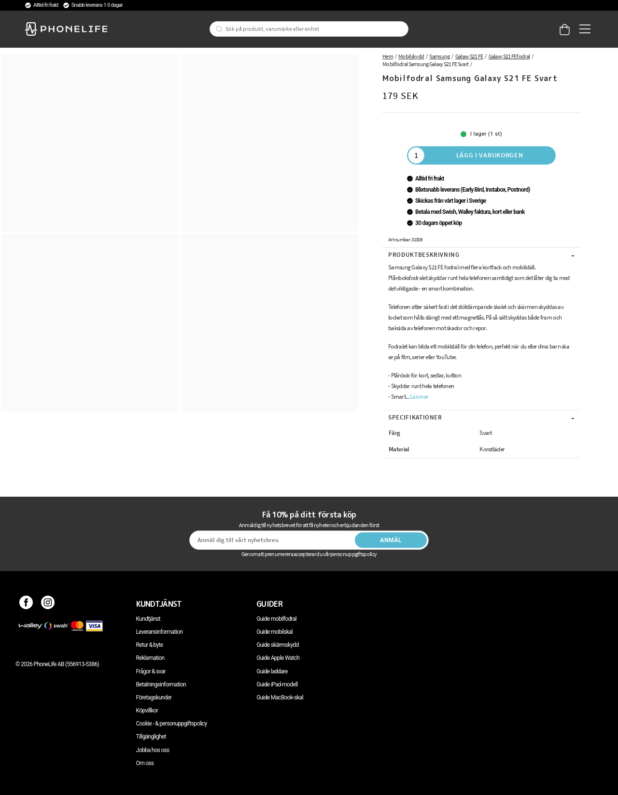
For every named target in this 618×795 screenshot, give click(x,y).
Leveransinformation (159, 631)
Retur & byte (149, 645)
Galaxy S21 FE (469, 56)
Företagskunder (154, 697)
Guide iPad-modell (276, 684)
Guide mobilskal (274, 631)
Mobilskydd (411, 56)
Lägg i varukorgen (489, 155)
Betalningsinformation (161, 684)
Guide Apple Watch (277, 658)
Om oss (145, 763)
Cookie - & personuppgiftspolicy (171, 723)
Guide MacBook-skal (279, 697)
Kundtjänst (148, 618)
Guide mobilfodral (276, 618)
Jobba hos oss (152, 750)
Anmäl (391, 540)
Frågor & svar (151, 671)
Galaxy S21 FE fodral (509, 56)
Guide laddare (271, 671)
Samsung (439, 56)
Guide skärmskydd (277, 645)
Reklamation (150, 658)
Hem (387, 56)
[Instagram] (48, 603)
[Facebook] (26, 603)
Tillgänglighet (151, 736)
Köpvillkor (147, 710)
